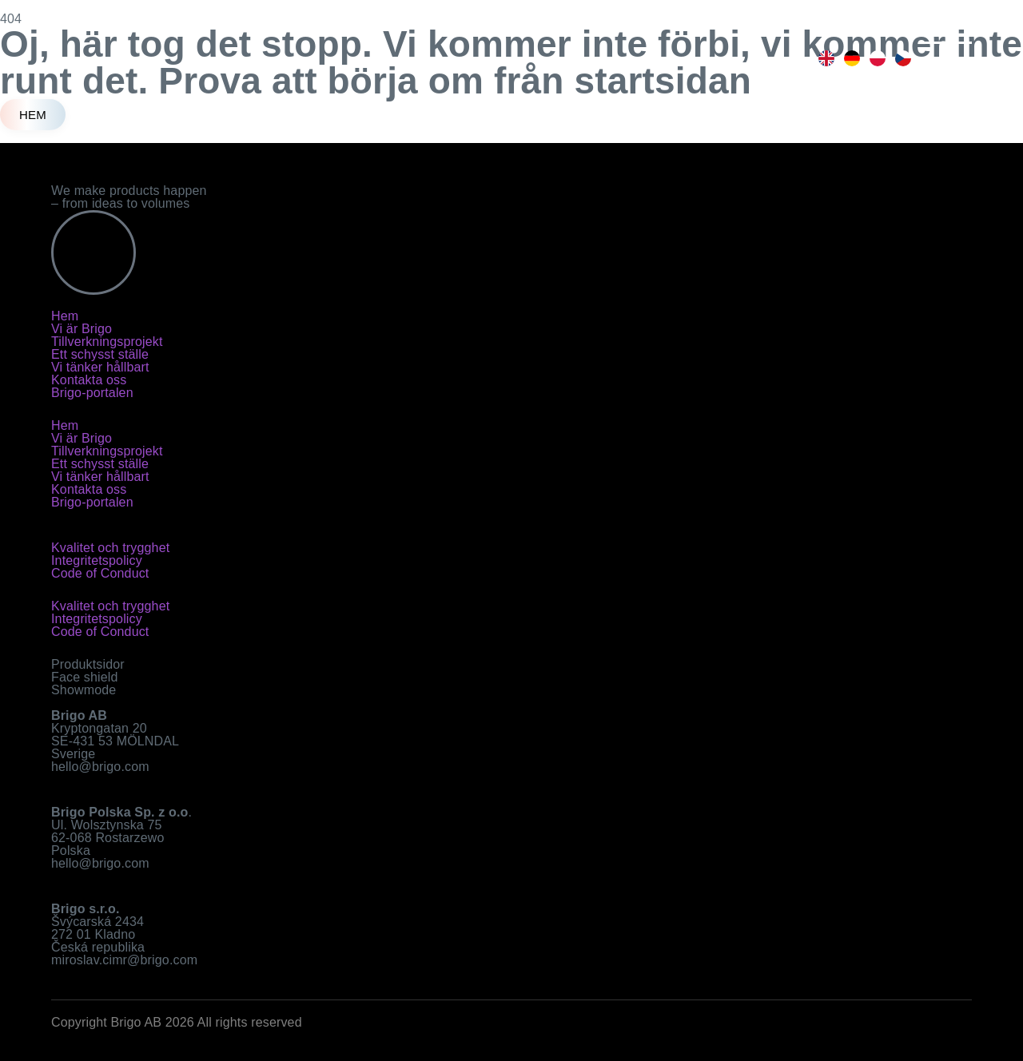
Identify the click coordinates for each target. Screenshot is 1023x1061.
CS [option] (901, 58)
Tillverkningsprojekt (107, 341)
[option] (825, 58)
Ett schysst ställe (100, 354)
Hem (64, 316)
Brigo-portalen (92, 392)
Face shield (84, 677)
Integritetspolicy (96, 560)
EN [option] (825, 58)
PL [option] (876, 58)
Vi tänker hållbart (100, 367)
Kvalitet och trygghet (110, 547)
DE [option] (850, 58)
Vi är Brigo (81, 329)
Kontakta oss (88, 380)
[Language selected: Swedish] (863, 58)
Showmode (83, 690)
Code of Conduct (100, 573)
